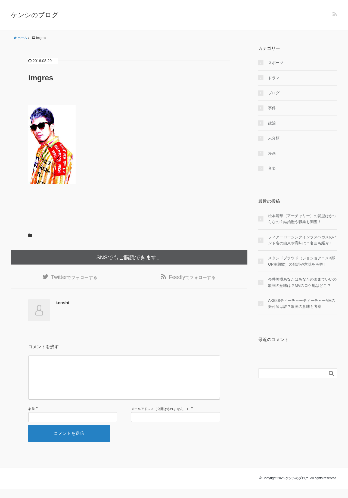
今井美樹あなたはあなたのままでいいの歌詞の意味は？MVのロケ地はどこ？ (302, 282)
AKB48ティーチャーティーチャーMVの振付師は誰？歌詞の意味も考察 (301, 303)
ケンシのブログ (34, 15)
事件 (272, 108)
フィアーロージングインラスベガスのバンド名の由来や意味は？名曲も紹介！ (302, 240)
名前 (31, 418)
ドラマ (273, 78)
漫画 (272, 153)
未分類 (273, 138)
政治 (272, 123)
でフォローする (74, 277)
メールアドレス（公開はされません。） (160, 418)
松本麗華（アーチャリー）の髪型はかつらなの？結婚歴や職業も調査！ (302, 219)
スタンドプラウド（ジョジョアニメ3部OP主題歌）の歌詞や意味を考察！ (301, 261)
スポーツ (275, 62)
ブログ (273, 93)
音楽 (272, 168)
